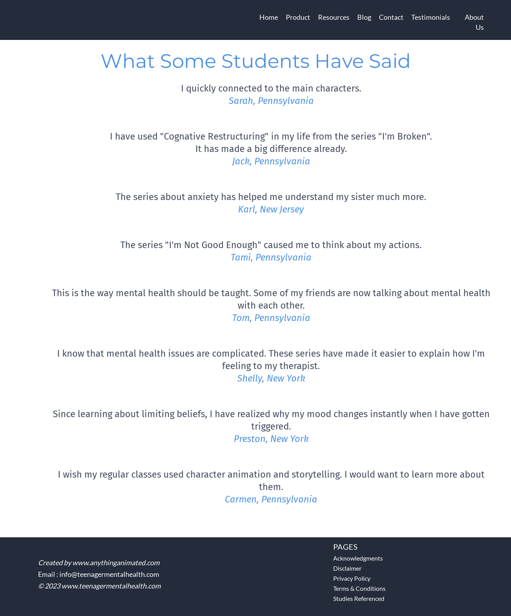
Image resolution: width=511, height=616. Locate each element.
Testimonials (430, 17)
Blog (364, 17)
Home (268, 17)
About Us (474, 22)
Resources (333, 17)
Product (298, 17)
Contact (391, 17)
